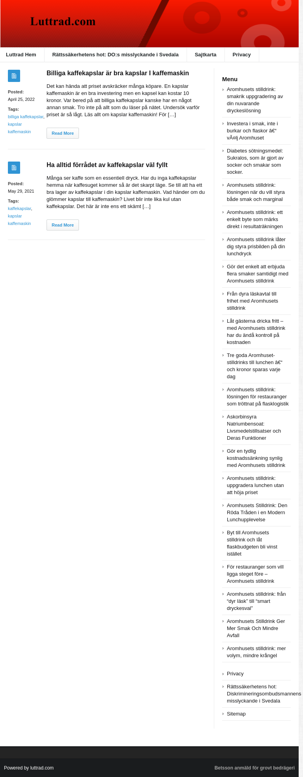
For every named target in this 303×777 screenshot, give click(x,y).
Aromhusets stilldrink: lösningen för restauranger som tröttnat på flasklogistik (258, 397)
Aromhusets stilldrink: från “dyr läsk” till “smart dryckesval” (256, 601)
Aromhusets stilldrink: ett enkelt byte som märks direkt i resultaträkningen (255, 219)
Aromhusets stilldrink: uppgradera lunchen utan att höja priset (255, 485)
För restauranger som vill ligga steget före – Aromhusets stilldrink (255, 574)
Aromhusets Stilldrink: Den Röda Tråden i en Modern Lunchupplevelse (257, 512)
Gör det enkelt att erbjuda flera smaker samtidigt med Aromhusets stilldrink (257, 274)
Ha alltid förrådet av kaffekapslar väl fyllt (107, 165)
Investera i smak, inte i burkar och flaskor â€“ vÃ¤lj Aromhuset (252, 131)
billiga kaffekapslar (25, 116)
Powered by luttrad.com (29, 768)
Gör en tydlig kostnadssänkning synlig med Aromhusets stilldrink (256, 458)
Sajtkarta (206, 55)
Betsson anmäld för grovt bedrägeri (255, 768)
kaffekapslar (19, 208)
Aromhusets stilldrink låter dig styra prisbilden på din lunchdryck (256, 246)
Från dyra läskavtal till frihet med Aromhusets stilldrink (252, 301)
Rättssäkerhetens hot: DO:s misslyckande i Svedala (115, 55)
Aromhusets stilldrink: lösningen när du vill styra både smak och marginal (256, 192)
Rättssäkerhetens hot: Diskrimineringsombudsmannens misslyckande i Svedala (264, 694)
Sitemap (236, 714)
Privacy (242, 55)
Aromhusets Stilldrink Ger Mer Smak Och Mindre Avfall (256, 628)
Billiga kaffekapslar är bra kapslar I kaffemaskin (118, 73)
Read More (63, 133)
